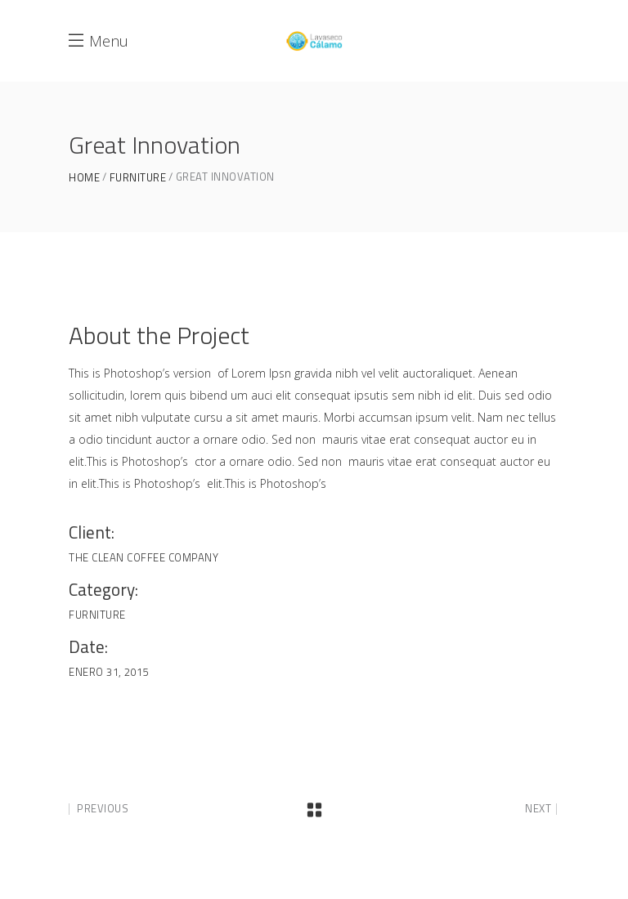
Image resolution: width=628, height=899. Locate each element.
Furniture (138, 177)
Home (84, 177)
